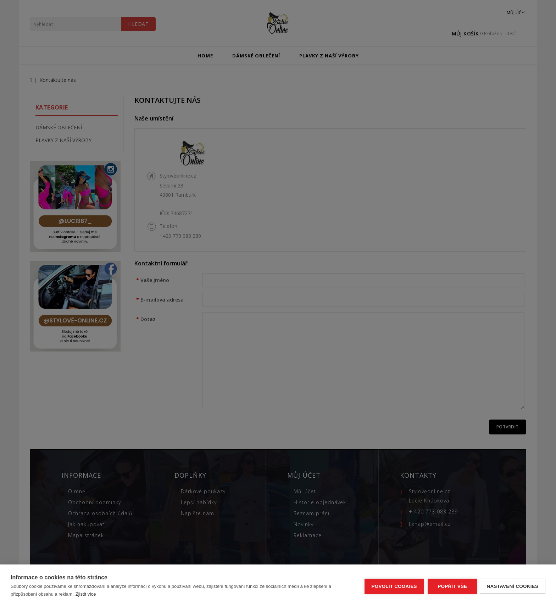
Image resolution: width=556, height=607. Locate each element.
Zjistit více (86, 594)
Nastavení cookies (512, 586)
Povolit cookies (393, 586)
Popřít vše (451, 586)
